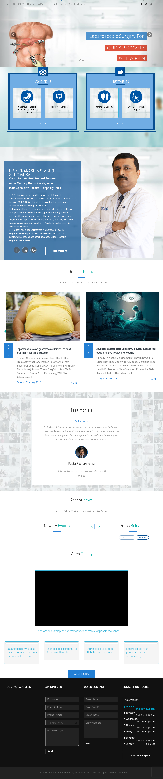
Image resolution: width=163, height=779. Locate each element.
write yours (81, 420)
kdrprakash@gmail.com (39, 4)
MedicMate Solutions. (86, 772)
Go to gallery (81, 673)
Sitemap (123, 772)
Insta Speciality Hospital (137, 755)
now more (59, 251)
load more (142, 537)
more (74, 382)
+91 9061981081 (15, 4)
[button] (12, 33)
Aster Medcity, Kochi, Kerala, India (69, 4)
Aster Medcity (132, 700)
